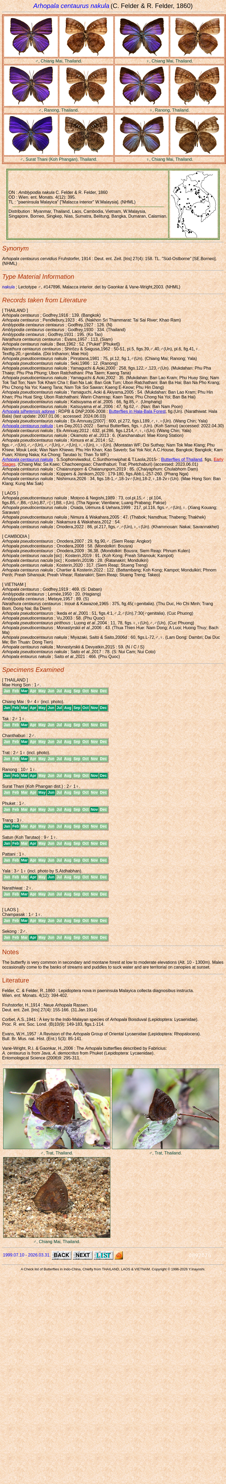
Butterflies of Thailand (181, 459)
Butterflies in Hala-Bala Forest (137, 411)
